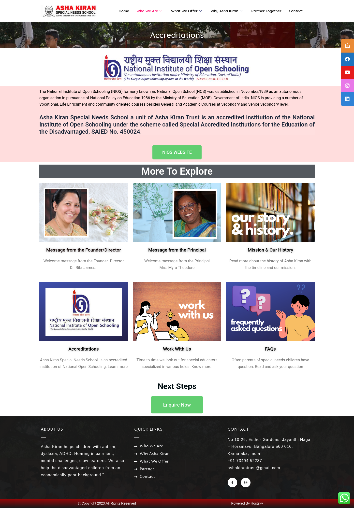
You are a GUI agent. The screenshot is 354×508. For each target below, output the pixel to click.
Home (124, 11)
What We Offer (186, 11)
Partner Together (266, 11)
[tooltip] (347, 46)
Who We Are (149, 11)
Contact (296, 11)
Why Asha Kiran (226, 11)
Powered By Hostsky (247, 503)
